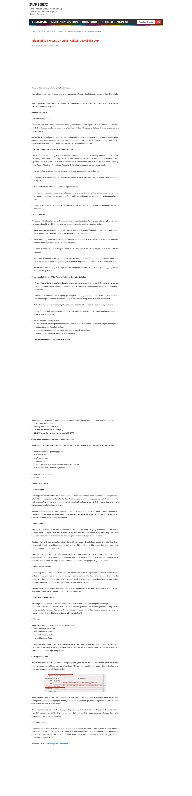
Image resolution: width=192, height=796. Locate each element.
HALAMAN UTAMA (39, 22)
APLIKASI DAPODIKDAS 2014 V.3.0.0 (46, 45)
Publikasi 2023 (122, 22)
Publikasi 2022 (107, 22)
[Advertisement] (75, 66)
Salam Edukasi (39, 5)
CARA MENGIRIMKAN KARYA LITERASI (64, 22)
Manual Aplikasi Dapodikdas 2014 (59, 744)
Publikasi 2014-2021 (89, 22)
